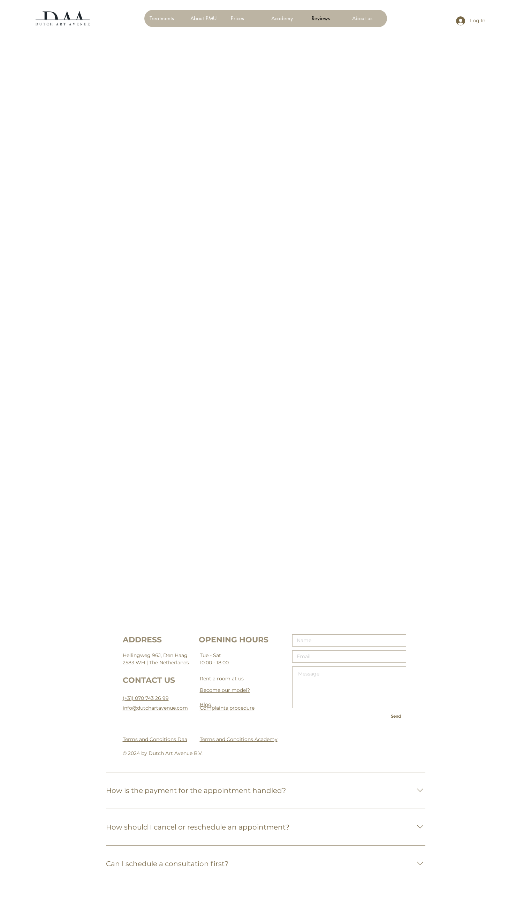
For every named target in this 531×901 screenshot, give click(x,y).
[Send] (396, 716)
